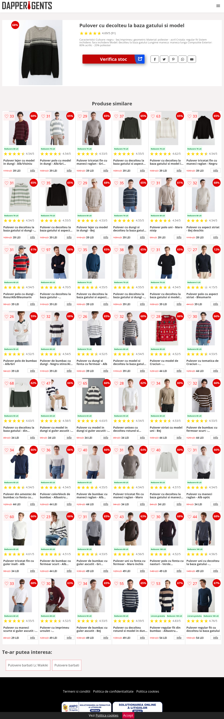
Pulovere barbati (66, 665)
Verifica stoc (122, 59)
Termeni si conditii (76, 691)
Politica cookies (147, 691)
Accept (128, 715)
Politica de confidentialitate (113, 691)
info (32, 170)
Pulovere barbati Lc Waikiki (28, 665)
